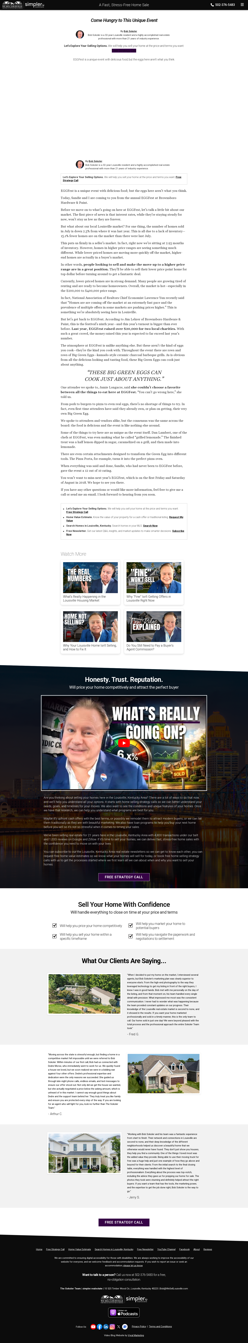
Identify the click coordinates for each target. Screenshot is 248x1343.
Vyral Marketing (136, 1335)
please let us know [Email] (133, 1265)
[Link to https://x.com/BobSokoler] (118, 1327)
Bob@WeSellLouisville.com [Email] (174, 1288)
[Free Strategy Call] (55, 1249)
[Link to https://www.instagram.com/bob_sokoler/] (112, 1327)
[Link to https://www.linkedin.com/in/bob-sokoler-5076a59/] (106, 1327)
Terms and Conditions (160, 1326)
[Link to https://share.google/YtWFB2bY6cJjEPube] (125, 1327)
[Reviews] (208, 1249)
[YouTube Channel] (166, 1249)
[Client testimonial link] (84, 993)
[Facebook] (184, 1249)
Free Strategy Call (124, 51)
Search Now (150, 525)
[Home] (22, 4)
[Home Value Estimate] (79, 1249)
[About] (196, 1249)
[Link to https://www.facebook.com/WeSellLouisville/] (99, 1327)
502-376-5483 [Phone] (223, 5)
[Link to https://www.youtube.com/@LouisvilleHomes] (93, 1327)
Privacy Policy (139, 1326)
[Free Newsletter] (145, 1249)
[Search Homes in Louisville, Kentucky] (114, 1249)
